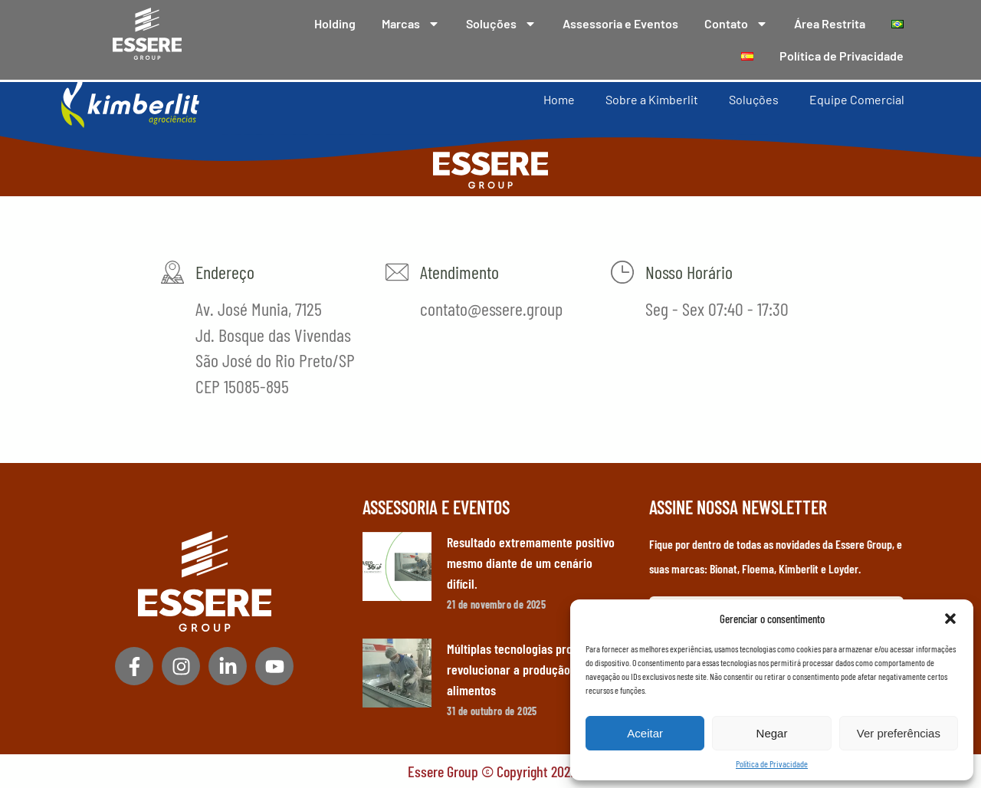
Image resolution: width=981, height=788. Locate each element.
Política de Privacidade (772, 763)
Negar (772, 733)
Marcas (411, 24)
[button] (950, 618)
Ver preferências (898, 733)
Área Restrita (829, 23)
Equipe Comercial (856, 98)
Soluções (501, 24)
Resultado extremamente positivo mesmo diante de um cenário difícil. (531, 563)
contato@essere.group (491, 308)
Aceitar (645, 733)
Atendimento (459, 272)
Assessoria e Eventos (620, 23)
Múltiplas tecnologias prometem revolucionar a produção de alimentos (527, 669)
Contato (736, 24)
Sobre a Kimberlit (651, 98)
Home (559, 98)
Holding (335, 23)
